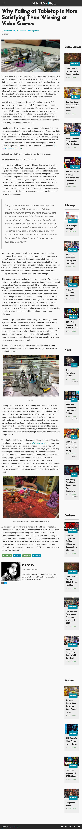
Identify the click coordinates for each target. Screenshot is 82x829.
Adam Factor (72, 232)
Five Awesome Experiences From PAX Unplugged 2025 (71, 617)
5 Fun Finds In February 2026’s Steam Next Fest (73, 71)
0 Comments (21, 31)
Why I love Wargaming (40, 443)
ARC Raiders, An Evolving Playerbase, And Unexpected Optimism (72, 178)
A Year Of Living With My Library (70, 293)
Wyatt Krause (72, 77)
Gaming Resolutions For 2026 (70, 373)
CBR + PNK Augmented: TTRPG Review (72, 325)
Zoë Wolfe (8, 31)
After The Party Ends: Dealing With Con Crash (72, 141)
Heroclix (17, 556)
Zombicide (7, 556)
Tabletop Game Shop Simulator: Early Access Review (71, 706)
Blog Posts (33, 31)
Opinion (27, 556)
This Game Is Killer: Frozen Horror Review (71, 741)
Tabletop (36, 556)
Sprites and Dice (14, 827)
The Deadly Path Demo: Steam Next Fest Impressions (71, 485)
